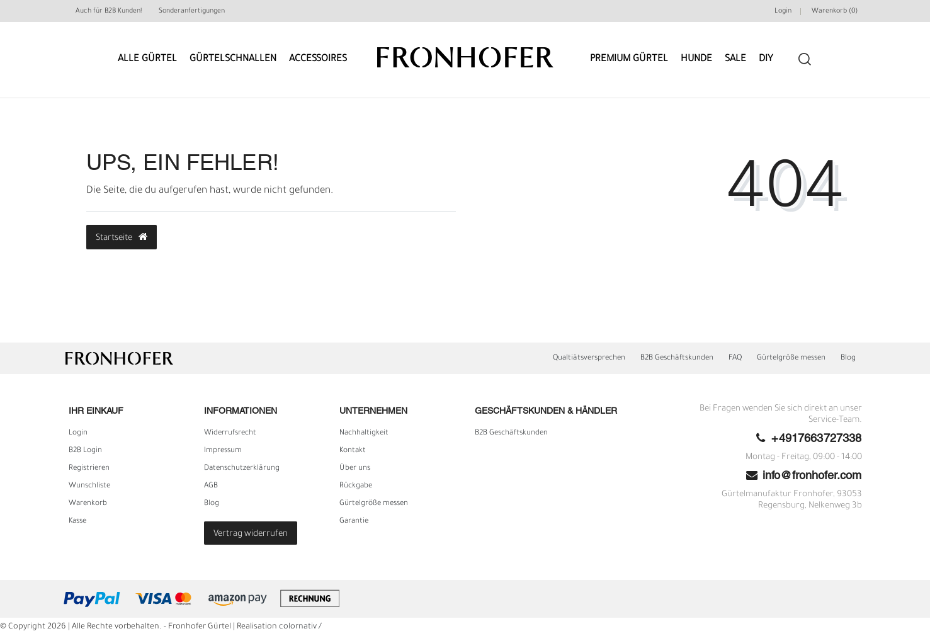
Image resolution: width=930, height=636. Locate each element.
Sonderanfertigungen (192, 11)
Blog (848, 358)
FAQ (735, 358)
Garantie (353, 521)
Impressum (223, 450)
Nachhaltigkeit (363, 433)
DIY (766, 59)
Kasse (77, 521)
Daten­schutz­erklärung (242, 468)
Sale (735, 59)
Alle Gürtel (147, 59)
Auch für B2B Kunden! (109, 11)
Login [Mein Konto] (782, 11)
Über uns (354, 468)
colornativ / (300, 627)
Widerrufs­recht (230, 433)
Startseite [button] (121, 237)
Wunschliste (89, 486)
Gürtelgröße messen (791, 358)
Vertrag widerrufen (250, 534)
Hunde (696, 59)
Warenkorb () (835, 11)
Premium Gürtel (629, 59)
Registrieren (89, 468)
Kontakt (352, 450)
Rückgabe (355, 486)
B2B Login (85, 450)
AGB (211, 486)
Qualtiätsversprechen (589, 358)
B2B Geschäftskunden (676, 358)
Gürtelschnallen (233, 59)
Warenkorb (88, 503)
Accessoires (318, 59)
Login (78, 433)
